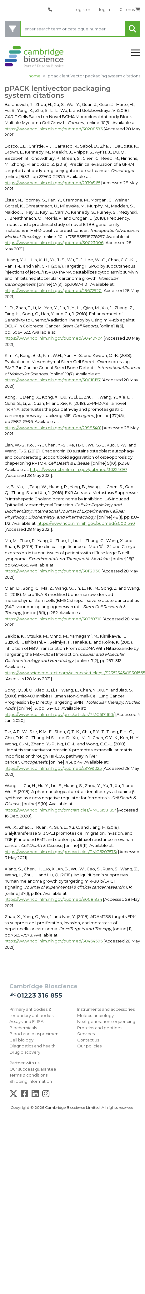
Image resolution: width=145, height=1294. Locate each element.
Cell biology (21, 1039)
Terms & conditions (28, 1074)
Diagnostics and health (32, 1045)
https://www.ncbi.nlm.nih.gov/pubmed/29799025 (53, 768)
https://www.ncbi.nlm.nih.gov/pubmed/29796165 (52, 182)
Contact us (88, 1039)
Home (34, 75)
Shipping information (30, 1081)
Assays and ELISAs (27, 1021)
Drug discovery (24, 1052)
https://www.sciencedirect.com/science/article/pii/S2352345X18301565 (75, 672)
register (82, 9)
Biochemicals (23, 1027)
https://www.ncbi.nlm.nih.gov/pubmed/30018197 (53, 379)
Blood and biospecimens (34, 1033)
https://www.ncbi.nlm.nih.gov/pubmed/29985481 (53, 427)
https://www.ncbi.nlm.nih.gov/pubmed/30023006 (54, 242)
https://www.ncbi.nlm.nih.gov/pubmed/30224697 (78, 469)
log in (104, 9)
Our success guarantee (32, 1069)
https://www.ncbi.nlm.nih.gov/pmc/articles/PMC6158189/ (60, 809)
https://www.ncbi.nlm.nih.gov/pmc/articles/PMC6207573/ (61, 851)
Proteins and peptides (99, 1027)
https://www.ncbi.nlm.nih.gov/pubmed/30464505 (53, 940)
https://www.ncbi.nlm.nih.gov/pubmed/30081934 (53, 899)
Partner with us (24, 1062)
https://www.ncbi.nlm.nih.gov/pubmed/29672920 (53, 290)
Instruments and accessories (106, 1009)
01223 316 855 (39, 995)
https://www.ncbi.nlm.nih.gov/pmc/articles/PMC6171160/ (59, 714)
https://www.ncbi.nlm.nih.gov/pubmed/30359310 (53, 618)
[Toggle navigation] (135, 53)
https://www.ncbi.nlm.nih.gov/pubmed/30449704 (54, 338)
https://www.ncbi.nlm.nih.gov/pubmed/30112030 (53, 570)
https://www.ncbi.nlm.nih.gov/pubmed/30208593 (54, 128)
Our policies (89, 1045)
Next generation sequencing (106, 1021)
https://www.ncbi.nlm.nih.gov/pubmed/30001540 (86, 523)
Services (86, 1033)
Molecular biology (95, 1015)
